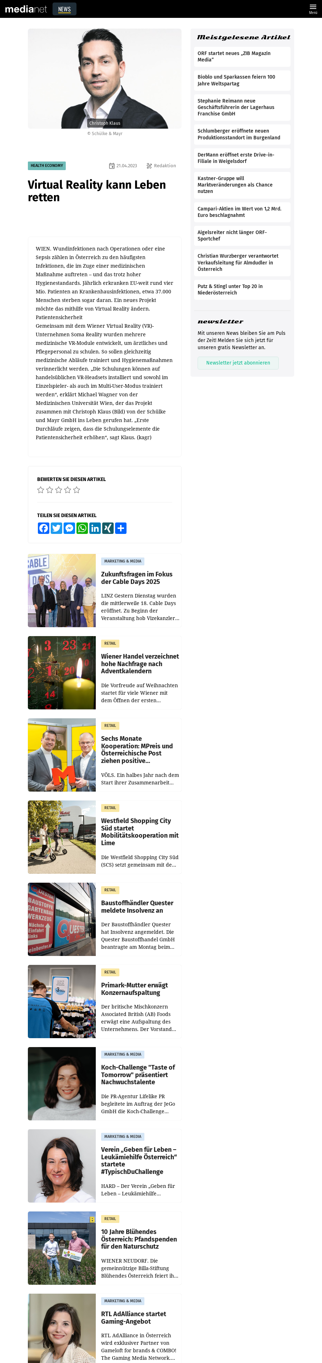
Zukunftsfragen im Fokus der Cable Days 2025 (137, 578)
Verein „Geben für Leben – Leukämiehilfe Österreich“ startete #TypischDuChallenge (139, 1161)
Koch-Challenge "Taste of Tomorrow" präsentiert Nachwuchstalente (138, 1075)
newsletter (220, 321)
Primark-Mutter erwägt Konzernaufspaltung (134, 989)
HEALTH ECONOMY (47, 165)
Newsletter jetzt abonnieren (238, 363)
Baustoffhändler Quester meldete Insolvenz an (137, 906)
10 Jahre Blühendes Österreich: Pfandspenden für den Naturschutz (139, 1239)
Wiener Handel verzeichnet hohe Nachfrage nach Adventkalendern (140, 664)
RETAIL (110, 643)
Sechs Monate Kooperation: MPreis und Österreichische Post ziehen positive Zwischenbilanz (137, 750)
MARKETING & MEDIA (122, 561)
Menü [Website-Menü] (313, 8)
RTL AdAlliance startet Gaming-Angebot (133, 1317)
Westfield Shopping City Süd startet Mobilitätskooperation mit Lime (140, 832)
